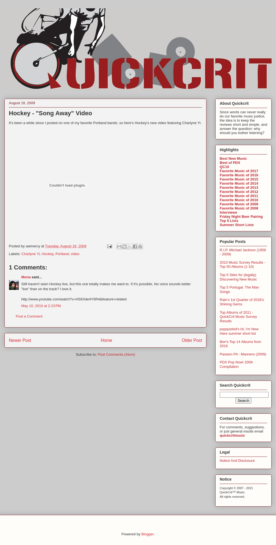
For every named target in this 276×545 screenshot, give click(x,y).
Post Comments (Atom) (116, 354)
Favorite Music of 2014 (239, 183)
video (75, 254)
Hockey (47, 254)
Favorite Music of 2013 (239, 187)
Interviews (228, 212)
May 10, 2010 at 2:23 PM (41, 306)
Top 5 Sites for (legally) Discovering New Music (238, 277)
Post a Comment (29, 316)
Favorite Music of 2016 (239, 175)
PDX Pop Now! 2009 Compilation (236, 364)
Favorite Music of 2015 (239, 179)
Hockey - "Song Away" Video (50, 113)
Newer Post (20, 340)
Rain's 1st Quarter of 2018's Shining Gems (242, 302)
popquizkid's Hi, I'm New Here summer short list (239, 331)
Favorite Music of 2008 (239, 208)
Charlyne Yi (31, 254)
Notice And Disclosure (237, 460)
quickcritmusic (232, 435)
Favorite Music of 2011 (239, 196)
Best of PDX (230, 163)
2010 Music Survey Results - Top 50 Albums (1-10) (242, 264)
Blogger (147, 534)
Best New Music (233, 158)
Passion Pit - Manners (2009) (243, 354)
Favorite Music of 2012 (239, 192)
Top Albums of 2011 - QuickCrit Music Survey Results (238, 316)
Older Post (192, 340)
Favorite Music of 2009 (239, 204)
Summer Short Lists (237, 225)
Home (106, 340)
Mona (26, 277)
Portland (62, 254)
